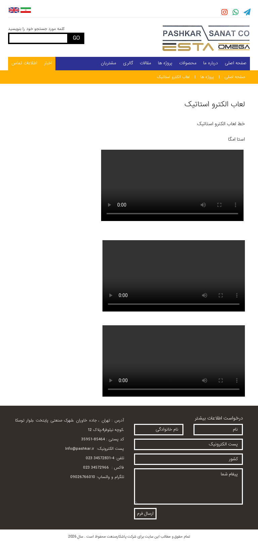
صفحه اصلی (236, 63)
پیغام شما (188, 486)
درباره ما (210, 63)
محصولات (188, 63)
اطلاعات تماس (24, 63)
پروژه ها (165, 63)
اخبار (48, 63)
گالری (128, 63)
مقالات (145, 63)
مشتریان (108, 63)
